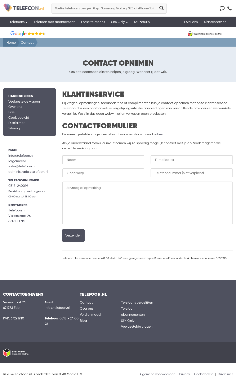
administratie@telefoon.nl (28, 172)
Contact (86, 302)
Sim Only (119, 24)
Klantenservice (215, 24)
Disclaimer (16, 123)
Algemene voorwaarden (153, 374)
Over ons (191, 24)
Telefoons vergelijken (137, 302)
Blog (83, 321)
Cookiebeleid (18, 118)
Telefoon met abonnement (54, 24)
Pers (11, 112)
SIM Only (127, 321)
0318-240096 (18, 186)
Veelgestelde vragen (24, 101)
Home (11, 43)
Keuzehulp (142, 24)
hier (160, 134)
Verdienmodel (90, 315)
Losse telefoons (93, 24)
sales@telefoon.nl (21, 166)
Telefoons (18, 24)
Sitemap (14, 128)
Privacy (182, 374)
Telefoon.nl (70, 108)
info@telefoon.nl (21, 156)
